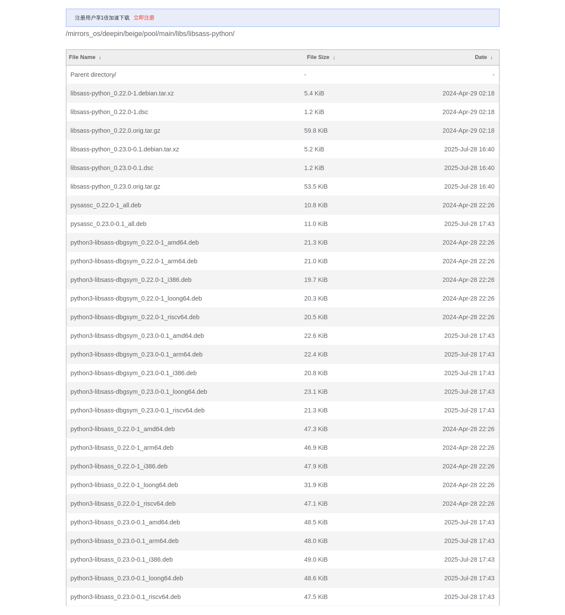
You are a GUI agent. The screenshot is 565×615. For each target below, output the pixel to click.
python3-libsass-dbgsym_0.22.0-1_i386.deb (131, 279)
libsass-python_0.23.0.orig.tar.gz (115, 186)
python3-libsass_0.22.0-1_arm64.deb (122, 447)
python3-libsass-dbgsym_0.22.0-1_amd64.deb (135, 242)
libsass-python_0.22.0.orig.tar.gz (115, 130)
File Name (82, 57)
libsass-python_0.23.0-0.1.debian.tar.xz (125, 149)
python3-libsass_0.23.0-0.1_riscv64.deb (126, 596)
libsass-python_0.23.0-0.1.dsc (112, 167)
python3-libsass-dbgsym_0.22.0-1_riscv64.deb (135, 317)
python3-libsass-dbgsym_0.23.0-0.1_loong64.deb (139, 391)
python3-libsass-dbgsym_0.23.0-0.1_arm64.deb (137, 354)
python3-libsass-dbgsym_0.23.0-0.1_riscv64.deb (138, 410)
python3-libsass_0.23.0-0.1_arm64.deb (125, 540)
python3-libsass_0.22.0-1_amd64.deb (123, 428)
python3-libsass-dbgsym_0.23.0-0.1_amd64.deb (137, 335)
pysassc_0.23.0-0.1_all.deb (109, 223)
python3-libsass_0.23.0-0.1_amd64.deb (125, 522)
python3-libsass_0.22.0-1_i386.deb (119, 466)
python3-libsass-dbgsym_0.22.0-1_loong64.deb (136, 298)
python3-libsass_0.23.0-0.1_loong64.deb (127, 578)
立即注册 (144, 18)
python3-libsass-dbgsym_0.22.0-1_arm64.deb (134, 261)
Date (481, 57)
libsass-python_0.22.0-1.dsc (109, 111)
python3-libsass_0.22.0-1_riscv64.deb (123, 503)
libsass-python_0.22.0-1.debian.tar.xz (122, 93)
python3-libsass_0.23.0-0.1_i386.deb (122, 559)
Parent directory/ (94, 74)
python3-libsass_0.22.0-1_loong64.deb (124, 484)
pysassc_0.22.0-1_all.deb (106, 205)
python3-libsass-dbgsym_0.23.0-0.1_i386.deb (134, 373)
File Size (318, 57)
